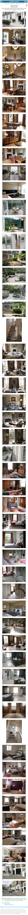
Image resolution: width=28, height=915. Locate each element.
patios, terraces (13, 900)
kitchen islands (15, 899)
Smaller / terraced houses (9, 904)
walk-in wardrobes (20, 900)
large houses (18, 3)
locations (6, 3)
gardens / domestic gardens (7, 899)
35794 (23, 3)
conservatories (17, 898)
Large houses (7, 902)
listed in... (14, 10)
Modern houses (7, 903)
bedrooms (12, 898)
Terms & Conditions (17, 913)
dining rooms (23, 898)
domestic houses (11, 3)
